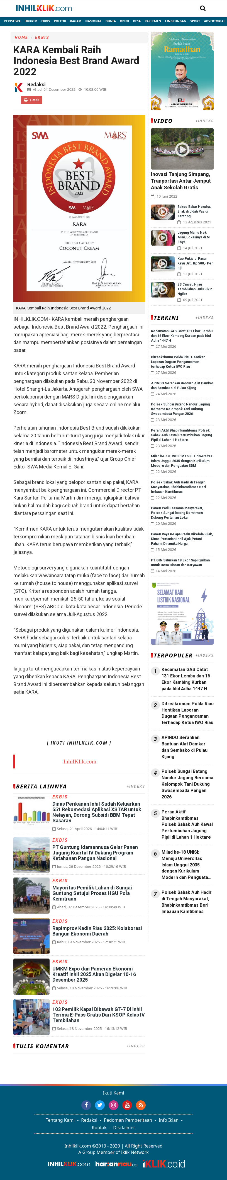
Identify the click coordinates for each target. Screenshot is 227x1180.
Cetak (31, 100)
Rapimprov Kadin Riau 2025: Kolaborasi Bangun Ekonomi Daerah (97, 931)
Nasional (93, 21)
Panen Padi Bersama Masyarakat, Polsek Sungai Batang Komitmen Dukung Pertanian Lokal (177, 513)
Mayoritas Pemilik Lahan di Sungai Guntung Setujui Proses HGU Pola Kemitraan (92, 893)
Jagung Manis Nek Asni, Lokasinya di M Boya (193, 237)
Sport (195, 21)
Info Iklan (169, 1120)
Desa (137, 21)
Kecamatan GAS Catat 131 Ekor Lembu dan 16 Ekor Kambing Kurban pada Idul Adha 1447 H (182, 335)
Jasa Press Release (170, 926)
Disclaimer (124, 1127)
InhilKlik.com (79, 761)
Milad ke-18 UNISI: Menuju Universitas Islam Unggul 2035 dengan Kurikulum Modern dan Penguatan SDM (181, 461)
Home (21, 37)
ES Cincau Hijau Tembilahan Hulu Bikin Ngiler (194, 289)
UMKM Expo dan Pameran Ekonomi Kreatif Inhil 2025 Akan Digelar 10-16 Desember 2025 (94, 974)
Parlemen (153, 21)
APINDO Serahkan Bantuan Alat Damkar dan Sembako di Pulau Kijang (185, 747)
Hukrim (31, 21)
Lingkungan (175, 21)
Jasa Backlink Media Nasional (176, 929)
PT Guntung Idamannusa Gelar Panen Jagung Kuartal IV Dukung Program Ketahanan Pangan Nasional (95, 852)
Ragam (76, 21)
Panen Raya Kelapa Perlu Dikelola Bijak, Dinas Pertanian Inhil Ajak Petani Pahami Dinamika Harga (182, 539)
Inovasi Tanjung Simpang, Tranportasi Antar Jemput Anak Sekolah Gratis (181, 180)
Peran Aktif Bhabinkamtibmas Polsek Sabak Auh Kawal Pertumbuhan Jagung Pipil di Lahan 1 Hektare (181, 435)
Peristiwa (12, 21)
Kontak (99, 1127)
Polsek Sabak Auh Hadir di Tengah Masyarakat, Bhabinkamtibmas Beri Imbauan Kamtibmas (178, 487)
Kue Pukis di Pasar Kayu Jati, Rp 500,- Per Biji (195, 263)
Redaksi (89, 1120)
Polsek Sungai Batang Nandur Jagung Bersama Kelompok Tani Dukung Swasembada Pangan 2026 (180, 409)
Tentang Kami (60, 1120)
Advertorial (214, 21)
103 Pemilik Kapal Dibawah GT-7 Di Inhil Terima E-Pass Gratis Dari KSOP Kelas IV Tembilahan (98, 1014)
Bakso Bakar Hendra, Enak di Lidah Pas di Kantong (194, 211)
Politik (60, 21)
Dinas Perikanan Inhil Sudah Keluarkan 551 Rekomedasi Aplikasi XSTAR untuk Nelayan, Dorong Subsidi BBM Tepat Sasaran (96, 812)
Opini (124, 21)
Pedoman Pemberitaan (128, 1120)
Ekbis (45, 21)
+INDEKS (136, 786)
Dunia (111, 21)
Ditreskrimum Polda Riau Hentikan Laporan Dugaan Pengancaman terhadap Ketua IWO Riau (178, 362)
